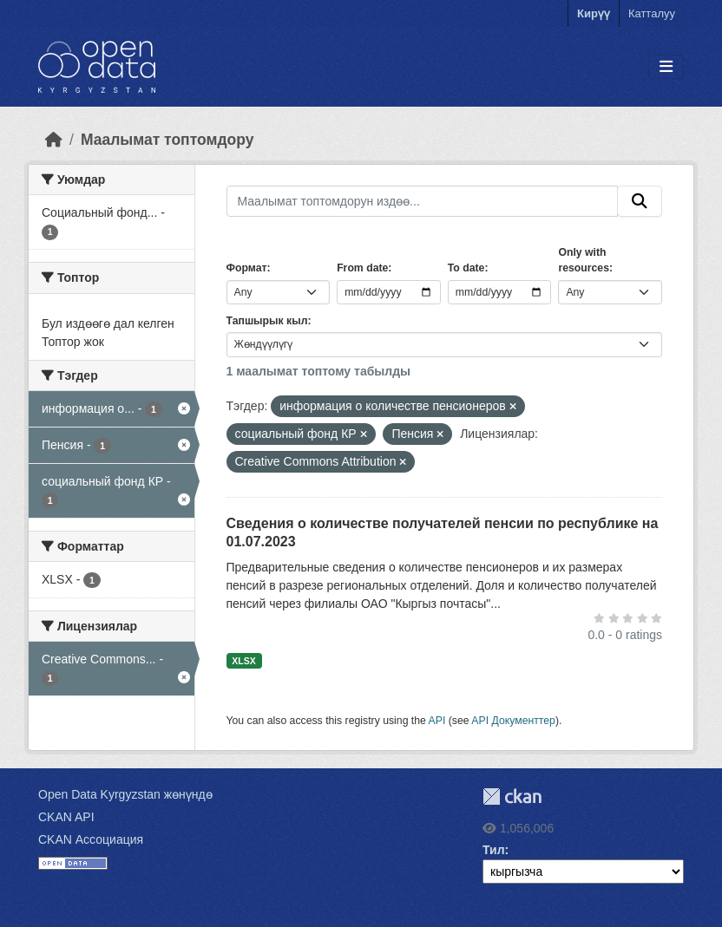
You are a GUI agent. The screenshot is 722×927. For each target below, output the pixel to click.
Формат (246, 268)
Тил (493, 850)
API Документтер (513, 721)
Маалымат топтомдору (167, 139)
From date (362, 268)
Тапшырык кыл (267, 321)
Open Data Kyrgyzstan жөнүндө (125, 794)
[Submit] (639, 201)
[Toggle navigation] (666, 67)
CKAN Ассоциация (90, 839)
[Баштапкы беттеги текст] (53, 139)
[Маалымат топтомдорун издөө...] (422, 201)
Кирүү (593, 13)
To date (466, 268)
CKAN (512, 796)
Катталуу (651, 13)
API (437, 721)
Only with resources (583, 260)
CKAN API (66, 817)
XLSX (243, 661)
